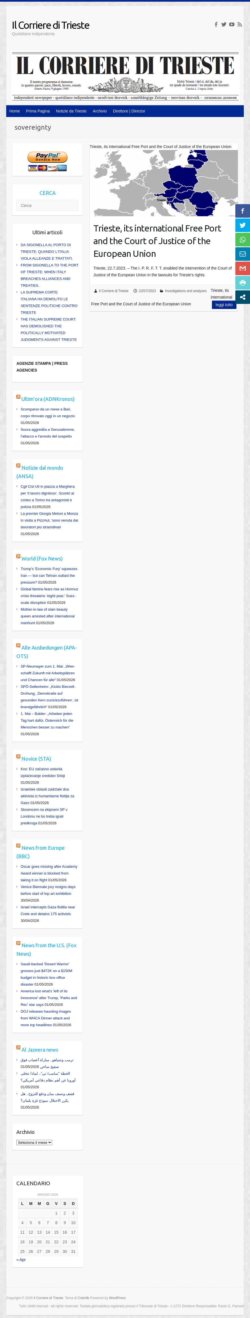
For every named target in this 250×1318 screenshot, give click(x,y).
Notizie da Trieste (71, 111)
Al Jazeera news (39, 1049)
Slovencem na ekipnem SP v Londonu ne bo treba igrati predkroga (44, 816)
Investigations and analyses (186, 291)
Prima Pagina (38, 111)
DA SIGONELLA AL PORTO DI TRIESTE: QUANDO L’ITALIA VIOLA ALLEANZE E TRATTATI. (47, 251)
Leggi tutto (224, 305)
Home (14, 111)
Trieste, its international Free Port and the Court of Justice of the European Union (157, 241)
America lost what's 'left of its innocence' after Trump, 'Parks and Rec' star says (49, 998)
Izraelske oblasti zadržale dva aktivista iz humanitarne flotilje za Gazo (47, 796)
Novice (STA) (36, 758)
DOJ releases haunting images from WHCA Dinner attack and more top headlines (46, 1018)
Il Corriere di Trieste (50, 25)
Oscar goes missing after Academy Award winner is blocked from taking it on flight (49, 873)
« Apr (21, 1259)
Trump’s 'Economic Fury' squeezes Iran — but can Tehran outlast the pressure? (49, 575)
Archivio (100, 111)
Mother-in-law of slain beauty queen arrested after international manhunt (48, 616)
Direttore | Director (129, 111)
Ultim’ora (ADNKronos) (47, 399)
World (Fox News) (42, 558)
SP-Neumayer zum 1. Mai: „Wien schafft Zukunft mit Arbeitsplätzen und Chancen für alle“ (47, 673)
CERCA (48, 193)
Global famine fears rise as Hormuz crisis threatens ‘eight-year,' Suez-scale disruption (49, 596)
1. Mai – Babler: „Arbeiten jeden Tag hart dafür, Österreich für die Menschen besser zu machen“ (47, 720)
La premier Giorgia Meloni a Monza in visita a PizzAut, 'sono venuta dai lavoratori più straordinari (49, 520)
